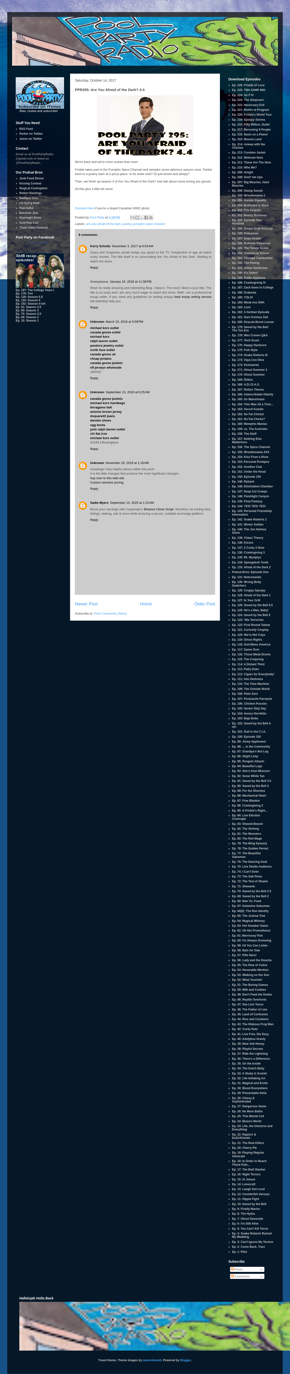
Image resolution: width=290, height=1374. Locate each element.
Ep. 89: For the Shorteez (248, 790)
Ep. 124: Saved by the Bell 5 (251, 615)
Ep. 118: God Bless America (251, 644)
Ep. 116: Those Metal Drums (251, 654)
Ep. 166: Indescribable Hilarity (252, 394)
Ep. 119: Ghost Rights (247, 639)
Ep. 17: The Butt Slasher (248, 1169)
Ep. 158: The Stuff (244, 433)
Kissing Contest (30, 183)
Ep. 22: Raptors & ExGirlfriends (244, 1136)
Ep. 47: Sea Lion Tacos (247, 1004)
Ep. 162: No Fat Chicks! (248, 414)
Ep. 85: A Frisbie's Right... (250, 810)
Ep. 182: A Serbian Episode (250, 312)
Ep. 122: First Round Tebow (251, 625)
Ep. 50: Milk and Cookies (249, 989)
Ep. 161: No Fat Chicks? (248, 419)
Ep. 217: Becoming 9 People (251, 129)
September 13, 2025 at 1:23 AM (132, 503)
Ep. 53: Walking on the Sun (250, 975)
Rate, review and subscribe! (40, 109)
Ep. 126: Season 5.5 (29, 297)
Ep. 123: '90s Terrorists (248, 620)
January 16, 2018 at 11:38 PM (130, 281)
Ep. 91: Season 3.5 (28, 307)
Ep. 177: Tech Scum (245, 340)
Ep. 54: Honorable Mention (250, 970)
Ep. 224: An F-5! (243, 95)
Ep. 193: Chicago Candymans (252, 258)
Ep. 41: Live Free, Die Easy (250, 1034)
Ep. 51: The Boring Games (250, 985)
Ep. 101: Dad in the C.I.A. (249, 731)
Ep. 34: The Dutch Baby (248, 1068)
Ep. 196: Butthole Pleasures (251, 243)
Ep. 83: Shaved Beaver (247, 824)
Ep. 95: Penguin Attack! (248, 761)
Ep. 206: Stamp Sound (247, 190)
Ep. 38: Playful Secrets (247, 1049)
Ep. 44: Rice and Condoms (250, 1019)
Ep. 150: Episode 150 (246, 476)
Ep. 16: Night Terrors (246, 1174)
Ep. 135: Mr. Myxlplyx (246, 557)
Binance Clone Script (158, 509)
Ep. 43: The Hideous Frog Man (253, 1024)
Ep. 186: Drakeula (244, 292)
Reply (94, 267)
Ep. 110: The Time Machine (250, 684)
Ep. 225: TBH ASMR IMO (248, 90)
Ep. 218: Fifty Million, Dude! (251, 124)
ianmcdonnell (152, 1360)
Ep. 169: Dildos (242, 379)
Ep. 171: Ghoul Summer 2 (249, 370)
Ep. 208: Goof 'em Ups (247, 177)
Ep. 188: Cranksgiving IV (249, 282)
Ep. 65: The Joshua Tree (248, 916)
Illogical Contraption (33, 188)
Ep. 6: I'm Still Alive (245, 1223)
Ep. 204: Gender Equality (249, 200)
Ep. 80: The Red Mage (247, 838)
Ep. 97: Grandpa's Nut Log (250, 751)
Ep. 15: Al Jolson (243, 1179)
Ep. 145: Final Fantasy (247, 501)
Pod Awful (26, 208)
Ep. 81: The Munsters (246, 833)
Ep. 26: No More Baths (247, 1111)
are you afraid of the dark (103, 224)
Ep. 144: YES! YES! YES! (249, 506)
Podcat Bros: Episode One (250, 572)
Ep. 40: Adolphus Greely (248, 1039)
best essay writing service (192, 297)
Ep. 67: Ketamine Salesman (251, 906)
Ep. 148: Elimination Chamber (252, 486)
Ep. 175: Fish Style (245, 350)
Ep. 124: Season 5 (28, 300)
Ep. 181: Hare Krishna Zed (250, 317)
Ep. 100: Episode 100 (246, 736)
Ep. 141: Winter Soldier (248, 524)
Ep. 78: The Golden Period (250, 848)
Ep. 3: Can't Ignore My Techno (252, 1242)
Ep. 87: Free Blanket (246, 800)
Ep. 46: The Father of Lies (249, 1009)
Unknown (97, 321)
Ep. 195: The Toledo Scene (250, 248)
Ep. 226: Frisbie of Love (248, 85)
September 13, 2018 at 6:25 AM (128, 392)
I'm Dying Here (29, 203)
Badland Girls (28, 198)
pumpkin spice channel (149, 224)
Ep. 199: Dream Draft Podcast (252, 228)
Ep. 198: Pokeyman (245, 233)
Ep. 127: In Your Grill (246, 600)
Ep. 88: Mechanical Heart (249, 795)
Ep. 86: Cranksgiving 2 (247, 805)
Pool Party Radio (39, 242)
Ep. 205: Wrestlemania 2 (248, 195)
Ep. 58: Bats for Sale (246, 950)
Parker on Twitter (31, 133)
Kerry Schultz (100, 246)
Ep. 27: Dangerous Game (249, 1106)
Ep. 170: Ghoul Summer (248, 374)
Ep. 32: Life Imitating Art (248, 1078)
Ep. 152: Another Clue (247, 467)
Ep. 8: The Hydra (243, 1213)
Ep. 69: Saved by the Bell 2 (250, 896)
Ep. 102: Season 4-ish (30, 303)
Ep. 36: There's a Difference (251, 1058)
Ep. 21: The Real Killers (248, 1143)
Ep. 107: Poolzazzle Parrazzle (252, 699)
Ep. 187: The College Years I (35, 290)
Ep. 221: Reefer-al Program (250, 110)
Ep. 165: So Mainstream (248, 399)
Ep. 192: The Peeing (245, 263)
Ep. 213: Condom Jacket (249, 152)
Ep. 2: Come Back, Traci (248, 1246)
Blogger (185, 1360)
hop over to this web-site (107, 478)
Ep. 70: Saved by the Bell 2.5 (251, 891)
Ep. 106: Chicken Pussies (249, 703)
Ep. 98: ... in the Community (251, 746)
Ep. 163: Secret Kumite (247, 409)
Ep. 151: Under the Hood (249, 471)
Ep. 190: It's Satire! (245, 272)
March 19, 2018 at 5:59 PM (124, 321)
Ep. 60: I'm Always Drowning (251, 940)
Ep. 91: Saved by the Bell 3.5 (251, 781)
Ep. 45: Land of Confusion (250, 1014)
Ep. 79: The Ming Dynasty (249, 843)
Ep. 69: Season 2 (27, 317)
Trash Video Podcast (33, 227)
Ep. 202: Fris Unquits (246, 210)
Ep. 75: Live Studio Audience (252, 866)
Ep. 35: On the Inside (246, 1063)
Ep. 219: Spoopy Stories (248, 119)
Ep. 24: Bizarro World (246, 1121)
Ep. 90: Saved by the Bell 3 (250, 786)
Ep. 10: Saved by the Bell (249, 1204)
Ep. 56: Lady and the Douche (252, 960)
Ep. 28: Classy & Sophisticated (243, 1099)
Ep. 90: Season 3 (27, 310)
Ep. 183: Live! (241, 307)
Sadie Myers (99, 503)
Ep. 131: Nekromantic (246, 577)
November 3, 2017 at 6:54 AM (132, 246)
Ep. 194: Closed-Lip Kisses (250, 253)
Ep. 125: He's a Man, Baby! (250, 610)
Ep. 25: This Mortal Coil (248, 1116)
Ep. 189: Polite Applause (249, 278)
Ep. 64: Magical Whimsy (248, 921)
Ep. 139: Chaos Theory (247, 538)
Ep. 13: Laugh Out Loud (248, 1189)
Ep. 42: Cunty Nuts (245, 1029)
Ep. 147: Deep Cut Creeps (249, 491)
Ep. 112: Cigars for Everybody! (253, 674)
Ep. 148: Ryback (243, 481)
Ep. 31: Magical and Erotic (250, 1083)
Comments (240, 1276)
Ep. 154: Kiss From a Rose (250, 457)
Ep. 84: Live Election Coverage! (246, 817)
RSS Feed (26, 129)
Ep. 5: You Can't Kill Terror (250, 1228)
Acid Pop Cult (28, 222)
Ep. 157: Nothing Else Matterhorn (247, 440)
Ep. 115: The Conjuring (248, 659)
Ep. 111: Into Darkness (247, 679)
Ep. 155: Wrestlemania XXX (250, 452)
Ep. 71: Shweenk (243, 886)
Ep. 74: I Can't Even (245, 871)
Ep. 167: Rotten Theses (248, 389)
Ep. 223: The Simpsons (248, 100)
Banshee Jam (28, 213)
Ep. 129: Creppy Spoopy (248, 590)
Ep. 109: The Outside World (251, 689)
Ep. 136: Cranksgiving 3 (248, 552)
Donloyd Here (84, 208)
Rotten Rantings (30, 193)
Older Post (204, 604)
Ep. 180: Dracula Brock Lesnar (253, 322)
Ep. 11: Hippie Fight (245, 1199)
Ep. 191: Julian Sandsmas (250, 268)
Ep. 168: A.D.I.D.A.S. (246, 384)
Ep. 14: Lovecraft (243, 1184)
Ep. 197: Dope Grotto (246, 238)
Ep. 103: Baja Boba (245, 718)
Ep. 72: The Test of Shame (250, 881)
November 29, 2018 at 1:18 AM (127, 463)
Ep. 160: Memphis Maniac (249, 424)
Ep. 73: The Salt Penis (247, 876)
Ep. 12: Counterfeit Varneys (251, 1194)
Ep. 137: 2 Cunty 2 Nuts (248, 547)
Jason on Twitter (30, 138)
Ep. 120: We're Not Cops (248, 635)
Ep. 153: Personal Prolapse (250, 461)
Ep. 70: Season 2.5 (28, 313)
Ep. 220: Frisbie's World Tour (252, 114)
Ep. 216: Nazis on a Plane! (250, 134)
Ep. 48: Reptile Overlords (249, 999)
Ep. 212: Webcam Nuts (247, 157)
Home (146, 604)
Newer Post (86, 604)
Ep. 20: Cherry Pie (244, 1148)
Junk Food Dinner (31, 178)
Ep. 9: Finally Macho (246, 1209)
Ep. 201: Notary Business (249, 215)
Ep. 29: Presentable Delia (249, 1093)
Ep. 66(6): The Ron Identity (250, 911)
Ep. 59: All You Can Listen (250, 945)
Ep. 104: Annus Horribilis (249, 713)
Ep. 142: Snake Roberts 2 (249, 519)
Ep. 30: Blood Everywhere (250, 1088)
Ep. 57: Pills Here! (244, 955)
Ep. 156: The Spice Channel (251, 447)
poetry (127, 224)
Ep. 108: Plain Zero (245, 693)
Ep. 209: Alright (242, 172)
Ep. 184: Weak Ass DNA (248, 302)
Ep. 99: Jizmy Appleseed (249, 741)
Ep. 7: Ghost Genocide (247, 1218)
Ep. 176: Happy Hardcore (249, 345)
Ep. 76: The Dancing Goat (249, 861)
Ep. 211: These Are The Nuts (251, 162)
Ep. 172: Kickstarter (245, 365)
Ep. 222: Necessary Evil (248, 105)
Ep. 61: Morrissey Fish (247, 935)
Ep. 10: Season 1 (27, 320)
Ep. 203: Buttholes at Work (250, 205)
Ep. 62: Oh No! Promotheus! (251, 930)
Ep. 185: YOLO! (242, 297)
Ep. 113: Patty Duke (245, 669)
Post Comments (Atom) (110, 613)
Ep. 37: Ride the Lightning (250, 1053)
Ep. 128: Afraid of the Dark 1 (251, 595)
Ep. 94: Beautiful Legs (247, 766)
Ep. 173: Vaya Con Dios (248, 360)
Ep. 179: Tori (24, 293)
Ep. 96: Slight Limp (245, 756)
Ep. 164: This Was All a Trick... (252, 404)
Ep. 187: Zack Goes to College (252, 287)
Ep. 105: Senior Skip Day (249, 708)
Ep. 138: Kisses (242, 542)
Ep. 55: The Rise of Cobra (249, 965)
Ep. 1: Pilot (239, 1252)
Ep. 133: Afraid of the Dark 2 (251, 567)
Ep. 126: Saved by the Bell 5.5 (252, 605)
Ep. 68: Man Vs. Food (246, 901)
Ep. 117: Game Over (245, 649)
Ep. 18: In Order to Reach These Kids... (249, 1162)
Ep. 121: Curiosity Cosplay (250, 629)
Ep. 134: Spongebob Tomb (250, 562)
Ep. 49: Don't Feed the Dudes (252, 994)
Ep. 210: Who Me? (244, 167)
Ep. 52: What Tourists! (247, 979)
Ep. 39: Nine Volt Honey (248, 1043)
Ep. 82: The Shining (245, 828)
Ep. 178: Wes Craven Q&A (250, 335)
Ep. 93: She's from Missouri (251, 771)
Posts (237, 1269)
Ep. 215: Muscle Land (246, 139)
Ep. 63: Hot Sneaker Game (250, 925)
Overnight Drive (30, 217)
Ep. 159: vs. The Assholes (250, 429)
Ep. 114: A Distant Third (248, 664)
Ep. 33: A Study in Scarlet (249, 1073)
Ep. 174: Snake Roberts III (250, 355)
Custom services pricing (106, 482)
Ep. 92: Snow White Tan (248, 776)
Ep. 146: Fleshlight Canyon (250, 496)
